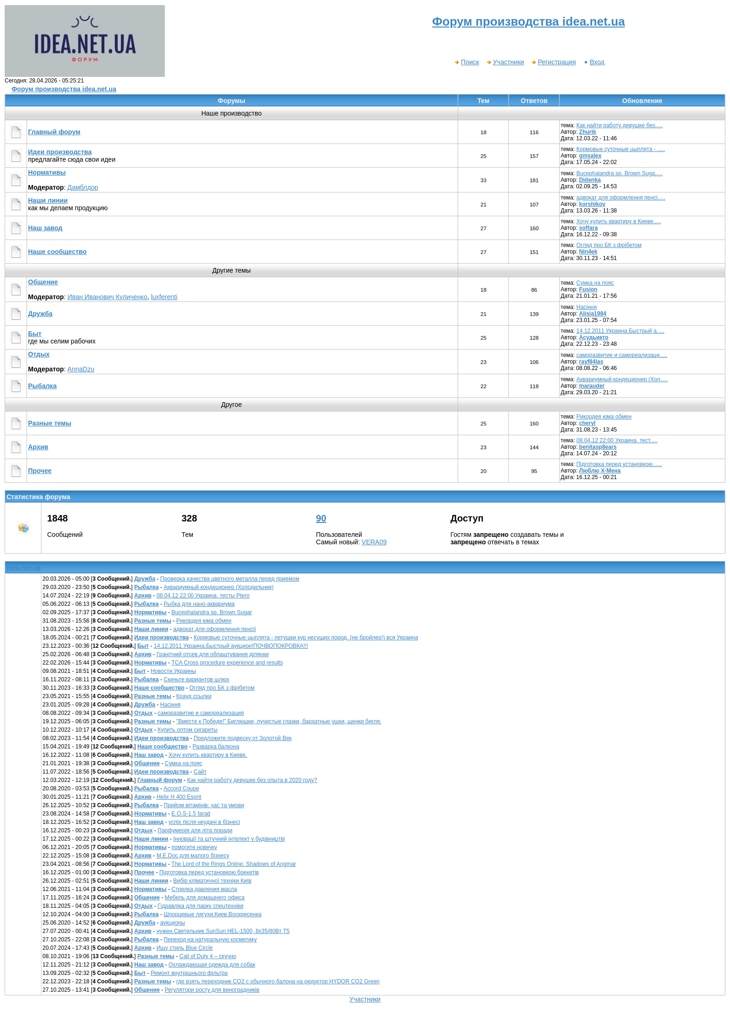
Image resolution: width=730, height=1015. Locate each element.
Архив (38, 447)
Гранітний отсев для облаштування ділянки (212, 654)
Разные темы (49, 423)
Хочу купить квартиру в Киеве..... (618, 221)
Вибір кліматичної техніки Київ (212, 881)
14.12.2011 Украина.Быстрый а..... (620, 331)
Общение (43, 282)
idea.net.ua (24, 567)
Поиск (466, 62)
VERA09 (374, 542)
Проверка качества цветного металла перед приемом (229, 579)
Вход (594, 62)
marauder (592, 386)
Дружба (40, 313)
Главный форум (54, 132)
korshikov (592, 204)
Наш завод (45, 228)
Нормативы (47, 172)
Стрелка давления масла (204, 889)
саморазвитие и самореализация (201, 713)
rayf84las (591, 361)
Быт (34, 333)
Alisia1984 (593, 313)
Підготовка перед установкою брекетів (209, 872)
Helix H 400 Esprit (178, 797)
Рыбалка (42, 386)
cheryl (587, 423)
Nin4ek (588, 251)
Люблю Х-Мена (600, 470)
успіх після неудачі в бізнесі (204, 822)
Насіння (586, 307)
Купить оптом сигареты (188, 730)
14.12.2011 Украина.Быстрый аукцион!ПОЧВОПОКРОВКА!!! (231, 646)
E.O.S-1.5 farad (190, 813)
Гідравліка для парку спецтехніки (200, 906)
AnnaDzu (81, 369)
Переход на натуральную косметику (210, 939)
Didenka (590, 180)
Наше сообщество (57, 251)
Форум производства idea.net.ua (64, 89)
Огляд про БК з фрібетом (609, 245)
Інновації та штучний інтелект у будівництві (229, 839)
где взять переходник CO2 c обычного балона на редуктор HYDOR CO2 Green (278, 981)
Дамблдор (83, 187)
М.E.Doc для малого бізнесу (192, 855)
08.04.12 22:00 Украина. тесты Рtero (203, 595)
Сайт (200, 771)
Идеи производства (60, 152)
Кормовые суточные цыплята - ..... (620, 149)
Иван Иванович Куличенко (108, 297)
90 (321, 518)
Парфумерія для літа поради (195, 830)
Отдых (38, 354)
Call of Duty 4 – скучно (207, 956)
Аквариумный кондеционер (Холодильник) (219, 587)
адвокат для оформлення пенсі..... (620, 197)
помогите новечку (194, 847)
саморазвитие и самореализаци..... (621, 355)
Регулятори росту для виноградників (212, 990)
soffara (588, 228)
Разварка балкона (215, 746)
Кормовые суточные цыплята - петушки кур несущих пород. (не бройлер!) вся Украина (306, 637)
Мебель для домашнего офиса (205, 897)
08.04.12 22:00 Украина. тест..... (617, 440)
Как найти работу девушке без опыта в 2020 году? (252, 780)
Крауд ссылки (194, 696)
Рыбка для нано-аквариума (199, 604)
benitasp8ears (598, 447)
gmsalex (590, 155)
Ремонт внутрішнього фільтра (189, 973)
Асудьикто (593, 337)
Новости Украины (173, 671)
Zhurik (587, 132)
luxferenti (164, 297)
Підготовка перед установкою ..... (619, 464)
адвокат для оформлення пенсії (214, 629)
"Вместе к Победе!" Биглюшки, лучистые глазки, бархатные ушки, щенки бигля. (279, 721)
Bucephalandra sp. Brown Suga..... (619, 173)
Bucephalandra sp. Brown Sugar (211, 612)
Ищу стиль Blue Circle (184, 948)
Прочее (40, 470)
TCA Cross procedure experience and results (227, 662)
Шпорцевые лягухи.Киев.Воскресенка (213, 914)
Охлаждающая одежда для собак (212, 964)
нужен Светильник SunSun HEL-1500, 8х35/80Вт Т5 (223, 931)
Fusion (588, 289)
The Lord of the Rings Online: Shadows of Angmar (233, 864)
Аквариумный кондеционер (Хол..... (622, 379)
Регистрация (553, 62)
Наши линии (48, 200)
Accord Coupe (181, 788)
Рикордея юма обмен (604, 416)
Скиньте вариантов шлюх (197, 679)
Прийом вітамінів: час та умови (204, 805)
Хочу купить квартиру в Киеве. (208, 755)
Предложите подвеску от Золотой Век (242, 738)
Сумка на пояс (595, 283)
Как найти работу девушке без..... (619, 125)
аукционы (172, 922)
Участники (505, 62)
